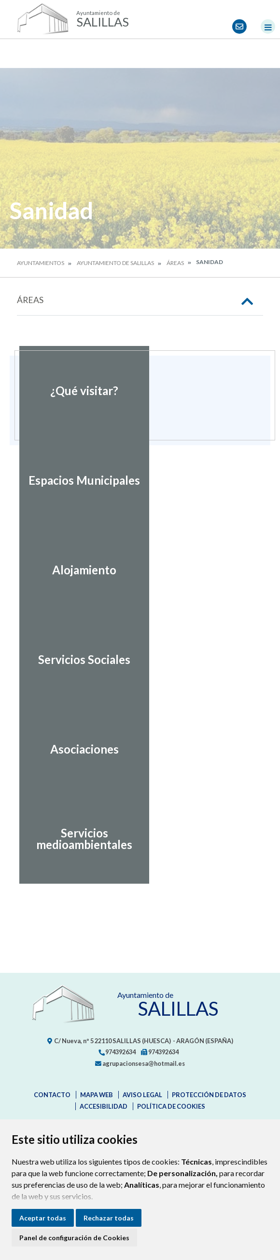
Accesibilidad (103, 1106)
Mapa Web (96, 1095)
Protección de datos (209, 1095)
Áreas (175, 262)
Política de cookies (171, 1106)
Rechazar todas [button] (109, 1218)
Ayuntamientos (40, 262)
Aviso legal (142, 1095)
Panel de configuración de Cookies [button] (74, 1237)
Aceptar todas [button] (42, 1218)
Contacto (52, 1095)
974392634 (117, 1052)
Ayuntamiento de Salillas (115, 262)
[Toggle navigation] (268, 26)
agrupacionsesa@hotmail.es (140, 1063)
